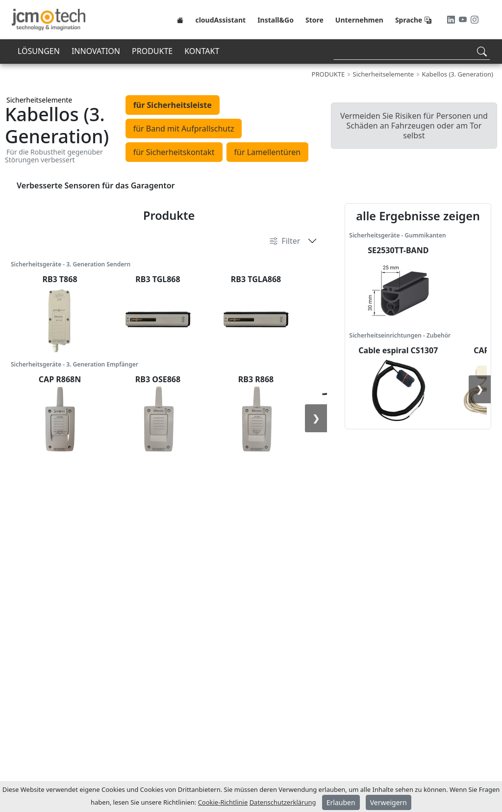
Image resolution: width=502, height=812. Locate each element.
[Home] (179, 19)
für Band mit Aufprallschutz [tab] (183, 128)
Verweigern (388, 802)
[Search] (411, 51)
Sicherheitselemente (39, 100)
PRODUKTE (152, 51)
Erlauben (340, 802)
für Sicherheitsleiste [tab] (172, 105)
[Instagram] (474, 19)
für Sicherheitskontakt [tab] (174, 152)
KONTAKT (201, 51)
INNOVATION (96, 51)
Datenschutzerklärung (283, 802)
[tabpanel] (251, 185)
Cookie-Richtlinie (223, 802)
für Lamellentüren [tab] (267, 152)
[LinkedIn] (452, 19)
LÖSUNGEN (39, 51)
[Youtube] (464, 19)
